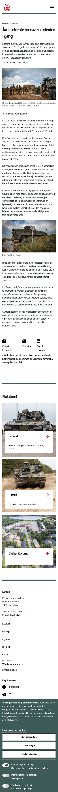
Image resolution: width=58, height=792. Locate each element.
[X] (10, 696)
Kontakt (6, 623)
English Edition (9, 670)
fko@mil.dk (15, 615)
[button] (29, 763)
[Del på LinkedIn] (44, 345)
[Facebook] (13, 688)
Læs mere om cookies (14, 730)
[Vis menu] (51, 6)
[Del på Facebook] (9, 345)
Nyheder (15, 23)
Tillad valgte (29, 745)
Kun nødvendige (29, 737)
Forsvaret (5, 23)
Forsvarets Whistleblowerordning (12, 662)
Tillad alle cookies (29, 754)
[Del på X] (27, 344)
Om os (5, 654)
